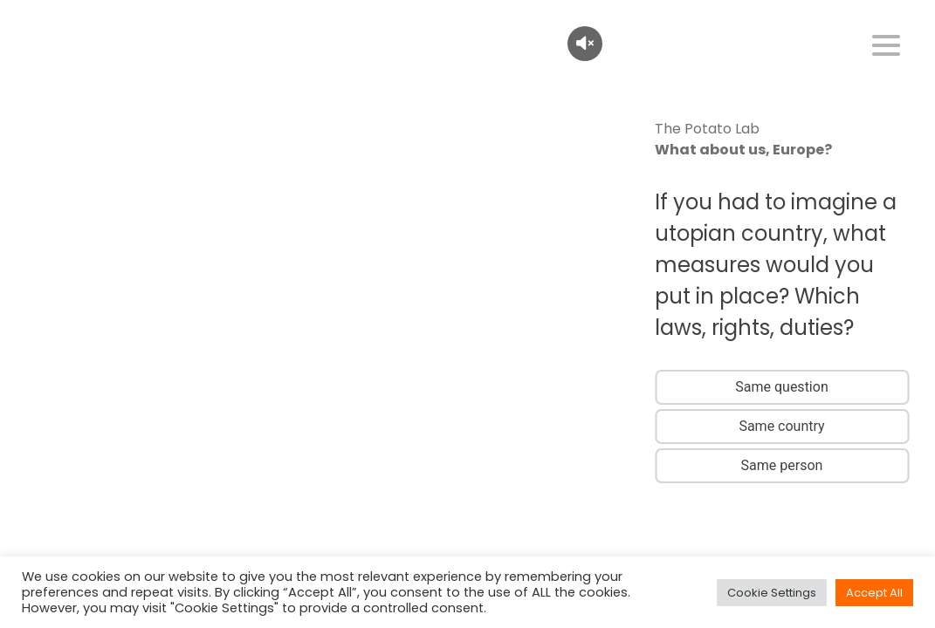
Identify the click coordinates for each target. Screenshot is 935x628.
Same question (781, 387)
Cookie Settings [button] (771, 592)
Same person (782, 465)
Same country (781, 426)
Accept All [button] (874, 592)
